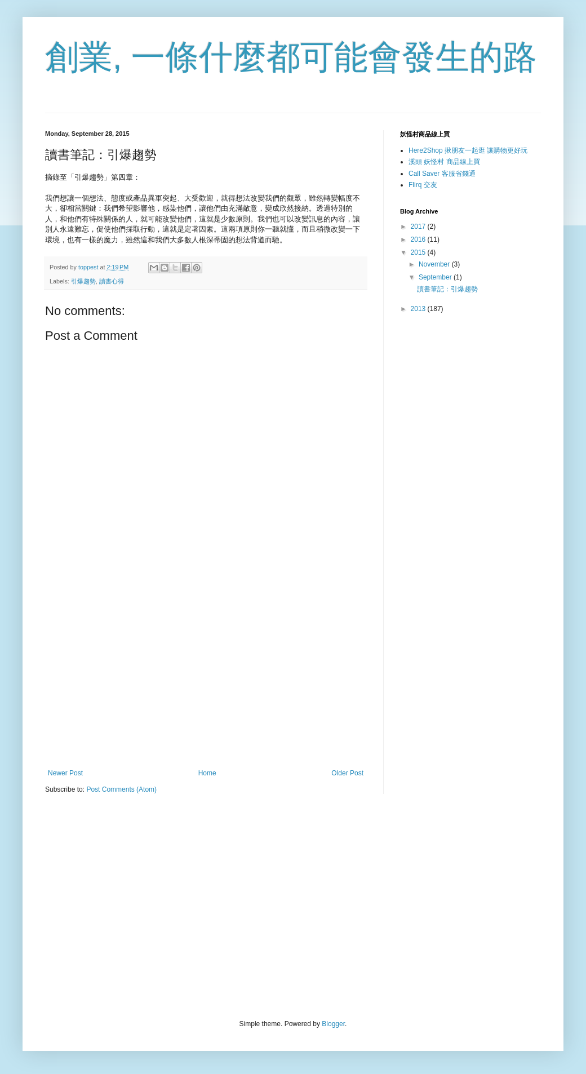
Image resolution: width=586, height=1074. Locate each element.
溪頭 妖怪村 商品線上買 (444, 162)
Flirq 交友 (423, 185)
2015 (419, 252)
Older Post (347, 773)
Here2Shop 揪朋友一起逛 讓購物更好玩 (468, 150)
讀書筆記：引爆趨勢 (447, 289)
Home (207, 773)
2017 (419, 226)
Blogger (333, 1024)
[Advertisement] (205, 676)
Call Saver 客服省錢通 (442, 173)
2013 (419, 309)
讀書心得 (111, 281)
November (435, 264)
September (436, 277)
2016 (419, 239)
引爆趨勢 (83, 281)
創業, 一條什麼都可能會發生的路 (291, 57)
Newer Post (65, 773)
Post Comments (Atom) (121, 789)
